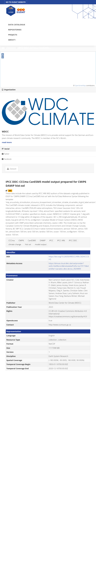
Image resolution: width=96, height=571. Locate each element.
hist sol (28, 244)
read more (7, 142)
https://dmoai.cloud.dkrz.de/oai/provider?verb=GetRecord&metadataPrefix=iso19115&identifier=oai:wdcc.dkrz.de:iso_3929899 (69, 266)
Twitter (5, 154)
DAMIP (42, 240)
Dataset (11, 47)
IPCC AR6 (61, 240)
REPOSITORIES (14, 29)
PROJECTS (12, 34)
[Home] (3, 47)
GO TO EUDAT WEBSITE (16, 2)
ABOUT (12, 39)
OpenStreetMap (80, 85)
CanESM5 (32, 240)
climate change (14, 244)
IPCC (51, 240)
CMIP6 (21, 240)
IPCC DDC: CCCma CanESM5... (34, 47)
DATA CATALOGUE (16, 24)
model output (40, 244)
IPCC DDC (73, 240)
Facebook (6, 159)
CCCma (11, 240)
